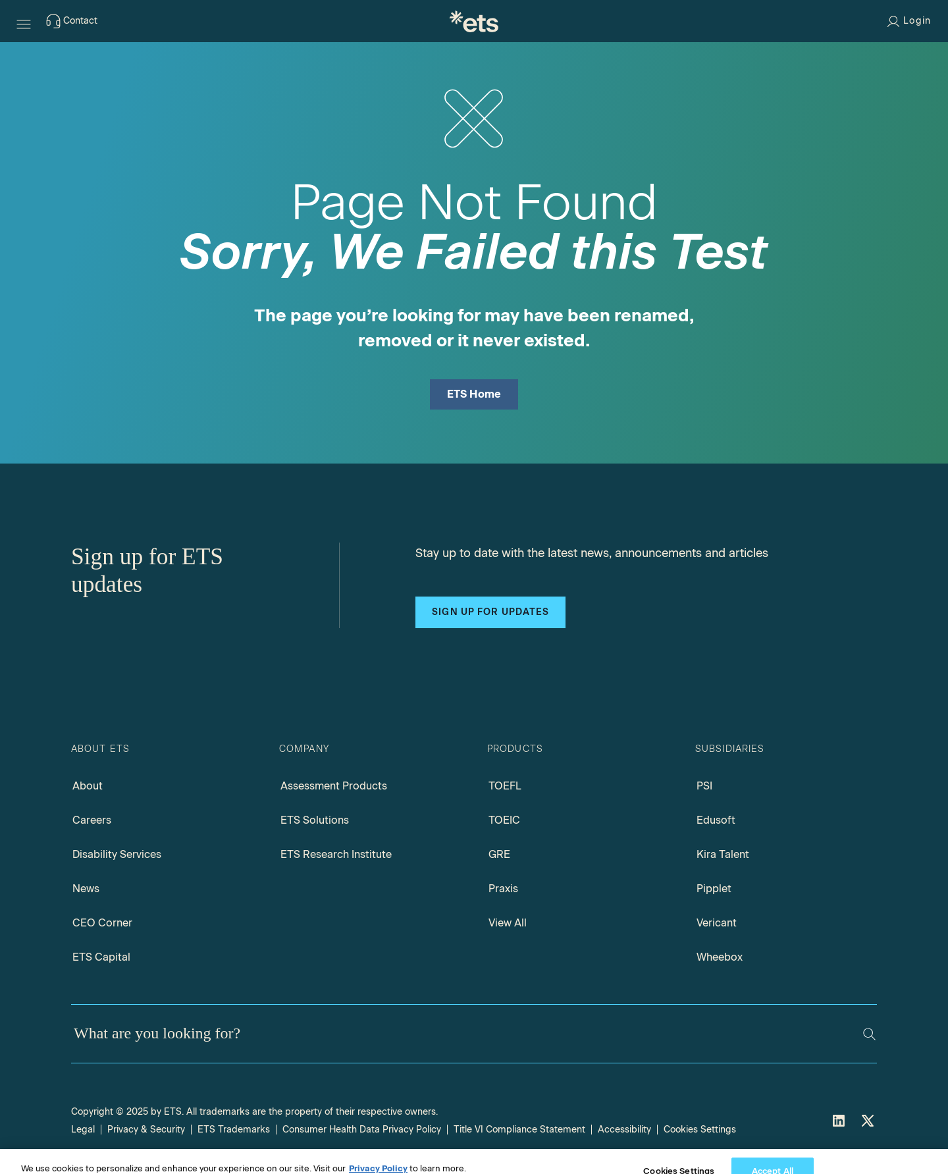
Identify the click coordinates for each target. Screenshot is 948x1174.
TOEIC (504, 820)
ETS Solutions (314, 820)
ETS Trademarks (234, 1129)
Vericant (717, 923)
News (85, 888)
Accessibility (624, 1129)
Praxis (503, 888)
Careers (91, 820)
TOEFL (504, 786)
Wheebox (720, 957)
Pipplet (714, 888)
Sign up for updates (490, 612)
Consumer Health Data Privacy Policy (361, 1129)
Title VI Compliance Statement (519, 1129)
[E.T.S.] (474, 21)
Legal (83, 1129)
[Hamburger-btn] (24, 21)
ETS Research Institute (336, 854)
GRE (499, 854)
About (87, 786)
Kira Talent (723, 854)
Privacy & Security (146, 1129)
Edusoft (716, 820)
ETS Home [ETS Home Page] (474, 394)
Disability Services (116, 854)
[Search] (869, 1034)
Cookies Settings (700, 1129)
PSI (704, 786)
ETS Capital (101, 957)
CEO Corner (102, 923)
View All (507, 923)
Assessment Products (333, 786)
